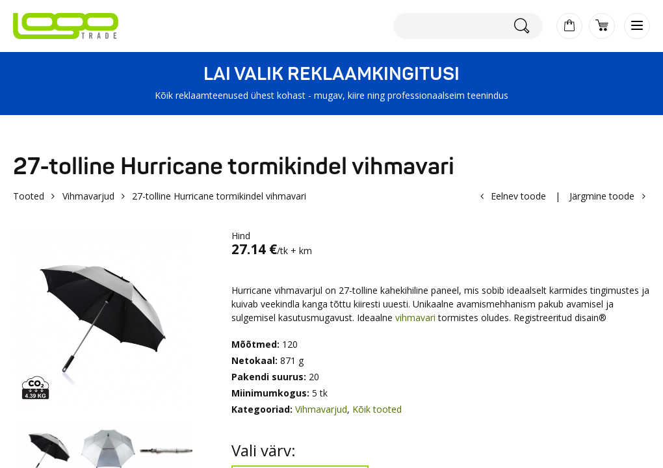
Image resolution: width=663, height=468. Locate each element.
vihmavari (414, 317)
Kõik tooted (377, 409)
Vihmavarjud (88, 196)
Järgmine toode (601, 196)
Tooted (28, 196)
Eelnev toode (518, 196)
